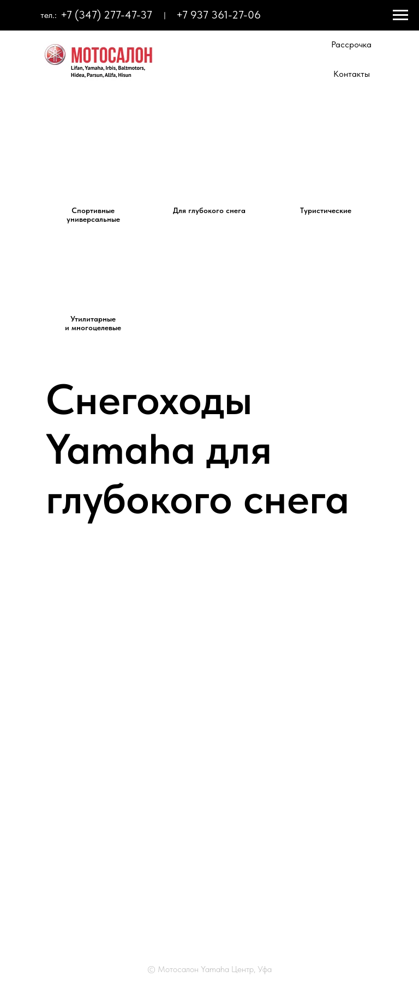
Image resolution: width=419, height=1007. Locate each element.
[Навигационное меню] (400, 15)
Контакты (351, 74)
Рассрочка (351, 44)
